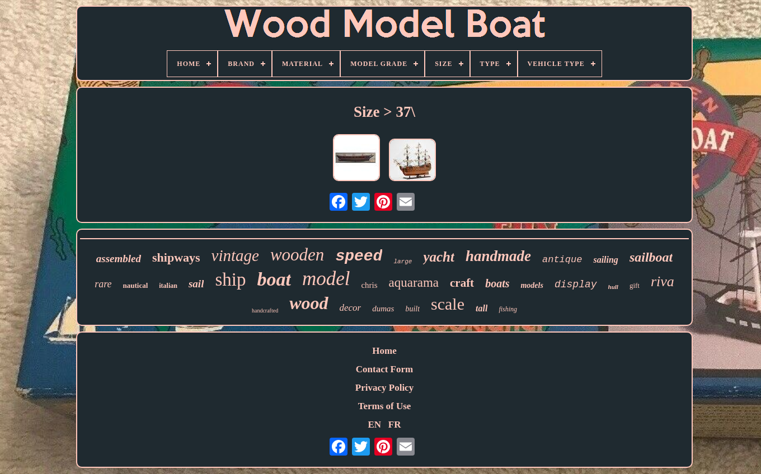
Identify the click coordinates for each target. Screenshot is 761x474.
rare (103, 284)
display (576, 284)
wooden (297, 254)
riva (662, 281)
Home (384, 350)
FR (394, 424)
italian (168, 286)
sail (196, 284)
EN (374, 424)
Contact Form (384, 369)
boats (497, 283)
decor (350, 307)
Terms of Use (384, 406)
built (412, 309)
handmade (498, 256)
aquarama (414, 283)
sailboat (651, 257)
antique (562, 259)
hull (613, 286)
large (402, 261)
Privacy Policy (384, 387)
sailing (605, 259)
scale (447, 304)
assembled (118, 258)
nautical (135, 285)
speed (358, 256)
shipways (176, 257)
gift (635, 285)
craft (462, 283)
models (531, 285)
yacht (438, 256)
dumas (383, 308)
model (326, 279)
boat (273, 279)
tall (481, 308)
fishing (508, 309)
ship (230, 279)
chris (369, 285)
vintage (235, 255)
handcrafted (265, 310)
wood (308, 303)
